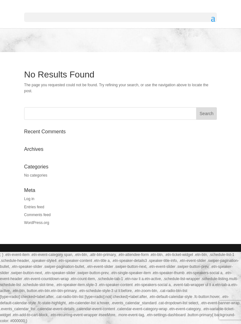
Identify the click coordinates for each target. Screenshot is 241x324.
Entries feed (34, 207)
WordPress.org (36, 222)
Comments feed (37, 215)
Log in (29, 199)
